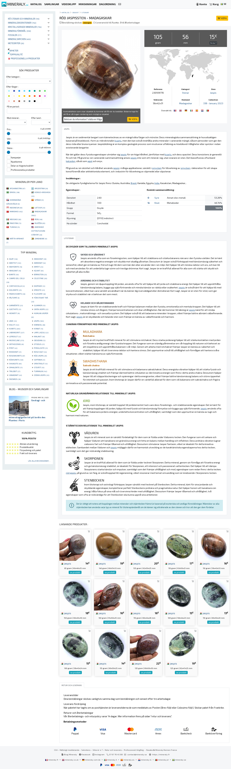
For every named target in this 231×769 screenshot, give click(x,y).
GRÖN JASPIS (41, 309)
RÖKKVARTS (16, 360)
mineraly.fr (52, 760)
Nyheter (13, 50)
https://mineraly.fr (161, 754)
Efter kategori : (13, 76)
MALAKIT (39, 336)
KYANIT (38, 328)
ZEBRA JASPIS (41, 375)
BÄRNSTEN (40, 274)
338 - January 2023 (213, 103)
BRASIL (15, 192)
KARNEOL (39, 325)
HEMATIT (14, 313)
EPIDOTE (39, 290)
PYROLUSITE (41, 348)
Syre (156, 197)
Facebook (84, 754)
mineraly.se (179, 760)
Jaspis (213, 92)
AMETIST (15, 263)
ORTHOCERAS (16, 344)
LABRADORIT (16, 332)
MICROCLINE (16, 340)
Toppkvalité (15, 54)
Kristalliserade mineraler (25, 26)
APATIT (38, 267)
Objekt (75, 12)
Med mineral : (13, 118)
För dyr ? (213, 43)
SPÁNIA (39, 200)
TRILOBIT (14, 371)
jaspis (66, 563)
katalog (66, 12)
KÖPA (222, 18)
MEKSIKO (15, 219)
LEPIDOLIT (15, 336)
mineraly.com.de (91, 760)
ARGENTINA (41, 188)
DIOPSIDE (39, 286)
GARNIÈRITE (16, 305)
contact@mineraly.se (137, 754)
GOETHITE (15, 309)
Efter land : (36, 118)
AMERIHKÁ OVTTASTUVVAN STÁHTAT (38, 231)
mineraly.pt (162, 760)
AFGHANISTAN (17, 188)
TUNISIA (15, 227)
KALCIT (14, 325)
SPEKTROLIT (40, 363)
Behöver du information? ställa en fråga (83, 119)
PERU (38, 219)
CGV (56, 750)
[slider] (8, 133)
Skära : (10, 148)
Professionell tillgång (134, 750)
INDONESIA (16, 207)
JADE (13, 321)
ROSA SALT (40, 352)
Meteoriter (16, 43)
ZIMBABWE (41, 238)
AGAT (13, 259)
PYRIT (13, 348)
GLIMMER (39, 305)
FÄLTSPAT (14, 298)
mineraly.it (110, 760)
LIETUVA (40, 207)
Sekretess (85, 750)
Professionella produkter (24, 58)
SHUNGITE (15, 363)
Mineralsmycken (19, 39)
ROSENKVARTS (17, 356)
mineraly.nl (145, 760)
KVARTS (14, 328)
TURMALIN (40, 371)
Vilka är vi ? (98, 750)
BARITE (14, 274)
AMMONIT (40, 263)
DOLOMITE (15, 290)
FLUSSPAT (40, 294)
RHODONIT (15, 352)
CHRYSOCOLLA (17, 286)
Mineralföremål (19, 30)
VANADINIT (15, 375)
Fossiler (14, 35)
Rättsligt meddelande (69, 750)
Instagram (98, 754)
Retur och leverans (113, 750)
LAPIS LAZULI (41, 332)
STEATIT (39, 367)
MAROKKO (16, 211)
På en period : (13, 106)
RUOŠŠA (40, 223)
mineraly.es (127, 760)
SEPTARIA (39, 360)
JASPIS (39, 321)
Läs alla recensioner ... (39, 461)
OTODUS (39, 344)
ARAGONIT (15, 270)
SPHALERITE (15, 367)
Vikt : (9, 139)
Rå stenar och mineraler (23, 18)
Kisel (156, 202)
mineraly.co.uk (70, 760)
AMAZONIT (40, 259)
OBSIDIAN (39, 340)
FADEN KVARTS (17, 294)
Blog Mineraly (69, 754)
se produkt (75, 572)
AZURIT (38, 270)
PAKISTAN (15, 223)
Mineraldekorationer (22, 22)
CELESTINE (40, 278)
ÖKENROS (15, 379)
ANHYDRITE (15, 267)
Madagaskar (185, 103)
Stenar (85, 12)
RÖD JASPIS (40, 356)
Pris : (9, 129)
